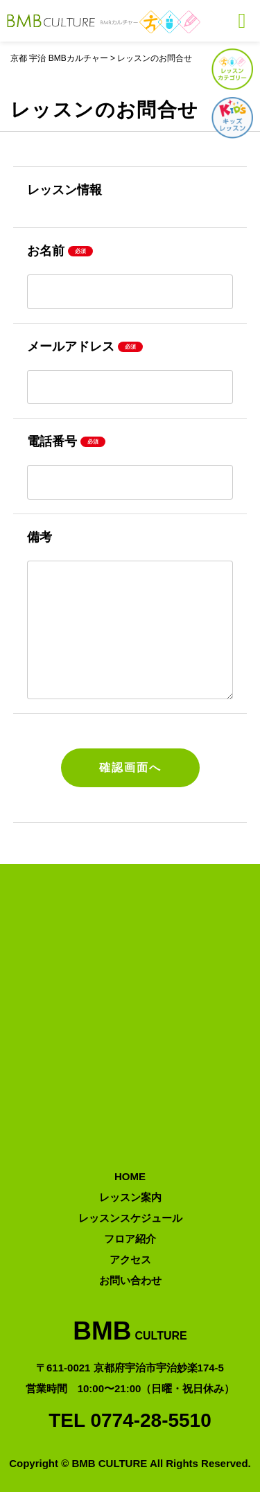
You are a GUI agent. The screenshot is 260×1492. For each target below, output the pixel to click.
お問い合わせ (130, 1280)
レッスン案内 (130, 1197)
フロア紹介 (130, 1239)
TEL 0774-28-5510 (130, 1420)
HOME (130, 1176)
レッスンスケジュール (130, 1218)
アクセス (130, 1259)
